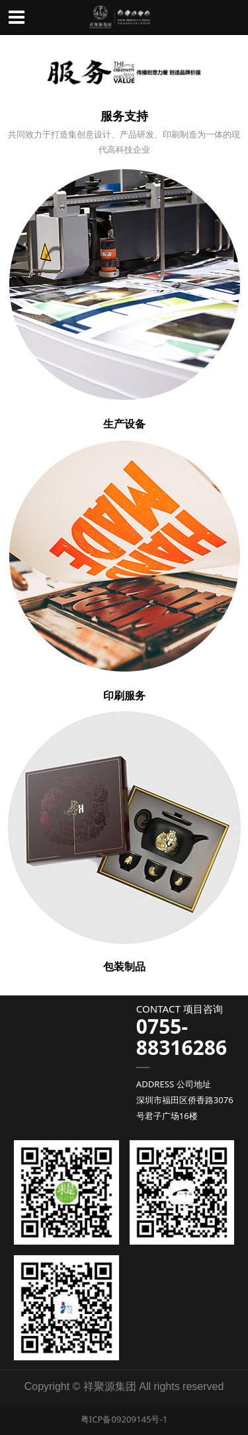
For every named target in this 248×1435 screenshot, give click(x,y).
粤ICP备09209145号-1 (124, 1419)
